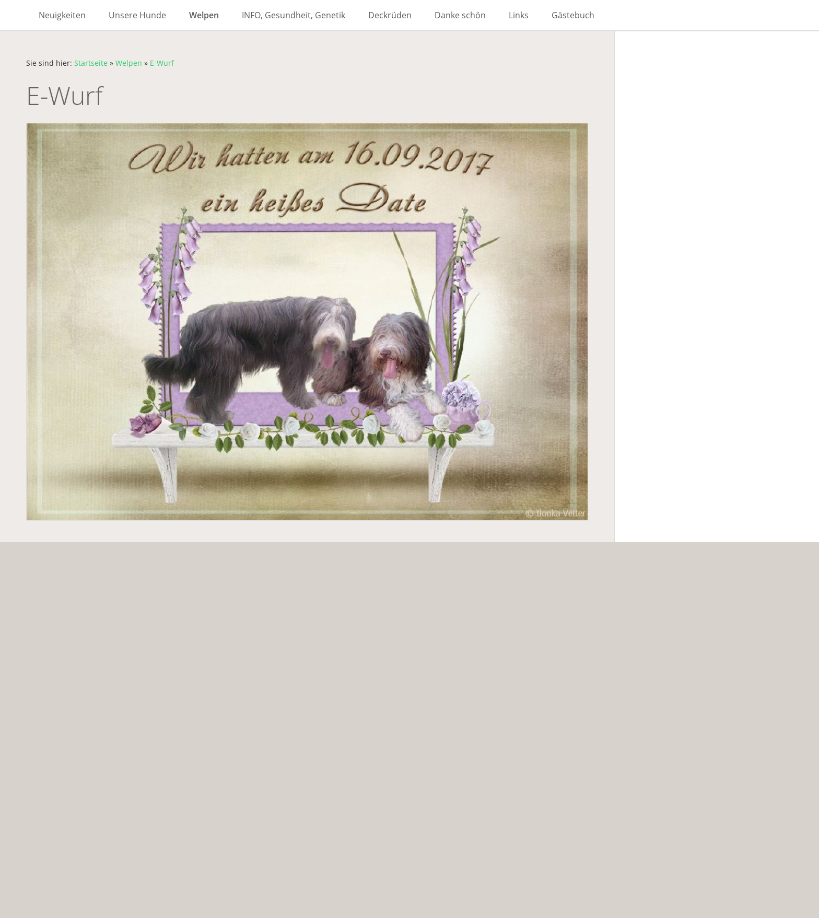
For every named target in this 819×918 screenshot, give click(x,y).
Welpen (128, 63)
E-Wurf (162, 63)
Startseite (91, 63)
